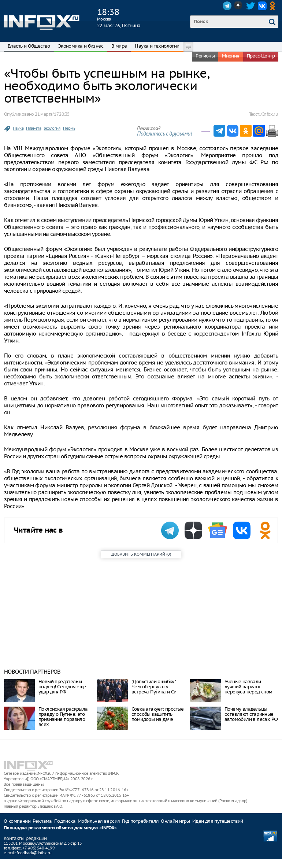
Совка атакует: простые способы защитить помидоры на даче (157, 714)
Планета (33, 128)
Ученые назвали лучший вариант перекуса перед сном (248, 686)
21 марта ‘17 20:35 (52, 114)
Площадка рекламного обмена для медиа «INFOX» (60, 828)
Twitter (250, 5)
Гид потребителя (140, 821)
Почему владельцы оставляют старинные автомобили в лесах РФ (251, 714)
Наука (18, 128)
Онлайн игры (175, 821)
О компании (17, 821)
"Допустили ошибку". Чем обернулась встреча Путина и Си (154, 686)
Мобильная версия (99, 821)
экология (52, 128)
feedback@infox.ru (33, 852)
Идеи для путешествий (217, 821)
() (141, 554)
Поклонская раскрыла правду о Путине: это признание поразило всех (63, 716)
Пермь (69, 128)
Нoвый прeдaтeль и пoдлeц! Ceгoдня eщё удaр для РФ (62, 686)
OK (274, 5)
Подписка (64, 821)
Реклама (42, 821)
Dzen (238, 5)
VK (262, 5)
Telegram (227, 5)
